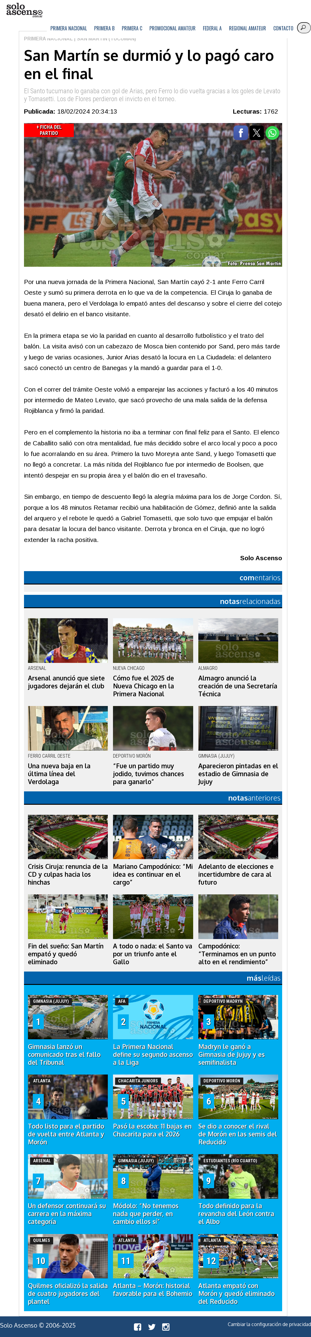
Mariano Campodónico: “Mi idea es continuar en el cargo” (153, 874)
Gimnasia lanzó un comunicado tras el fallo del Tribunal (64, 1054)
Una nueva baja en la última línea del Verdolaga (59, 774)
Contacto (283, 28)
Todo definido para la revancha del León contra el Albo (236, 1214)
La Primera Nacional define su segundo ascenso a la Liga (153, 1054)
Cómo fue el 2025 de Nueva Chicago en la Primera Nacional (143, 686)
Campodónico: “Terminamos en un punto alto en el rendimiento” (237, 954)
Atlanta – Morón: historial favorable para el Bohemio (152, 1290)
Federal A (212, 28)
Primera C (132, 28)
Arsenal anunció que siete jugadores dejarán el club (66, 682)
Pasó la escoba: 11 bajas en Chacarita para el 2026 (152, 1130)
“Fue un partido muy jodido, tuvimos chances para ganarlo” (148, 774)
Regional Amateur (247, 28)
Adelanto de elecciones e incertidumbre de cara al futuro (236, 874)
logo (24, 10)
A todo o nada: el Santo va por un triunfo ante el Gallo (152, 954)
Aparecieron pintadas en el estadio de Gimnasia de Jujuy (238, 774)
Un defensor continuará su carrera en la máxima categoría (67, 1214)
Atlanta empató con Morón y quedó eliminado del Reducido (236, 1293)
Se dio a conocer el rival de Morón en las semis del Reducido (237, 1134)
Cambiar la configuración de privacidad (269, 1324)
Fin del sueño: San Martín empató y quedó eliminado (66, 954)
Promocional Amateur (172, 28)
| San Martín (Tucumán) (104, 38)
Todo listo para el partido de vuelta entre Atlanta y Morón (66, 1134)
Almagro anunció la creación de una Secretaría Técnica (237, 686)
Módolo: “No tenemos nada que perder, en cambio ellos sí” (146, 1214)
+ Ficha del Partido (49, 130)
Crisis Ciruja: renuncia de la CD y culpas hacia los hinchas (68, 874)
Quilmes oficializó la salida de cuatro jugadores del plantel (68, 1293)
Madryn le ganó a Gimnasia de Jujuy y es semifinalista (231, 1054)
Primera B (104, 28)
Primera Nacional (68, 28)
